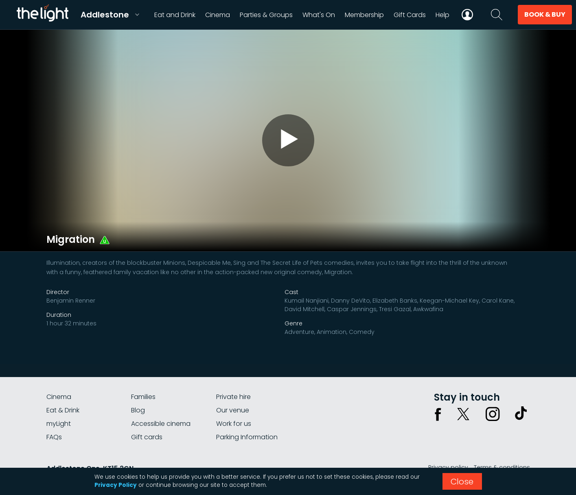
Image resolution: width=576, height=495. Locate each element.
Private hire (233, 396)
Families (143, 396)
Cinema (58, 396)
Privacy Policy (115, 485)
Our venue (232, 410)
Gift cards (146, 437)
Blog (138, 410)
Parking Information (247, 437)
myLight (58, 423)
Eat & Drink (62, 410)
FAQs (54, 437)
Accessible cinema (161, 423)
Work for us (233, 423)
